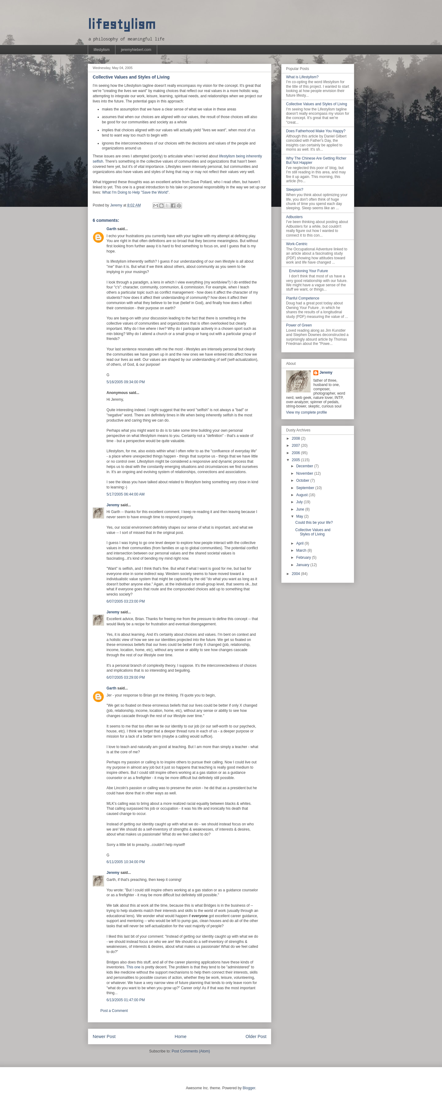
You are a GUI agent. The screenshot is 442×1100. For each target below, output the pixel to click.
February (304, 557)
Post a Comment (114, 1011)
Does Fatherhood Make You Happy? (315, 131)
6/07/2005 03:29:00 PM (126, 677)
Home (180, 1036)
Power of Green (299, 325)
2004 (296, 574)
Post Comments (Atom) (191, 1051)
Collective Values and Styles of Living (316, 104)
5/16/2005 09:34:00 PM (126, 382)
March (302, 550)
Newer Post (104, 1036)
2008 (296, 438)
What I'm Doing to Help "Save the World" (135, 192)
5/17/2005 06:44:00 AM (126, 494)
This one (133, 967)
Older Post (256, 1036)
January (303, 565)
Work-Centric (297, 244)
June (300, 509)
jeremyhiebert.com (136, 50)
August (302, 495)
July (300, 502)
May (300, 516)
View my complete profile (306, 412)
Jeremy (113, 505)
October (303, 480)
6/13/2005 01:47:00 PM (126, 1000)
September (305, 488)
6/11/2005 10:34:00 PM (126, 862)
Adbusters (294, 217)
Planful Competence (302, 298)
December (305, 466)
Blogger (249, 1088)
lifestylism (122, 24)
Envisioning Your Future (308, 271)
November (305, 473)
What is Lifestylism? (302, 77)
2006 (296, 453)
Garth (111, 229)
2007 (296, 445)
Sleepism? (294, 189)
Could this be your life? (314, 522)
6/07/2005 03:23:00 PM (126, 601)
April (300, 543)
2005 (296, 460)
